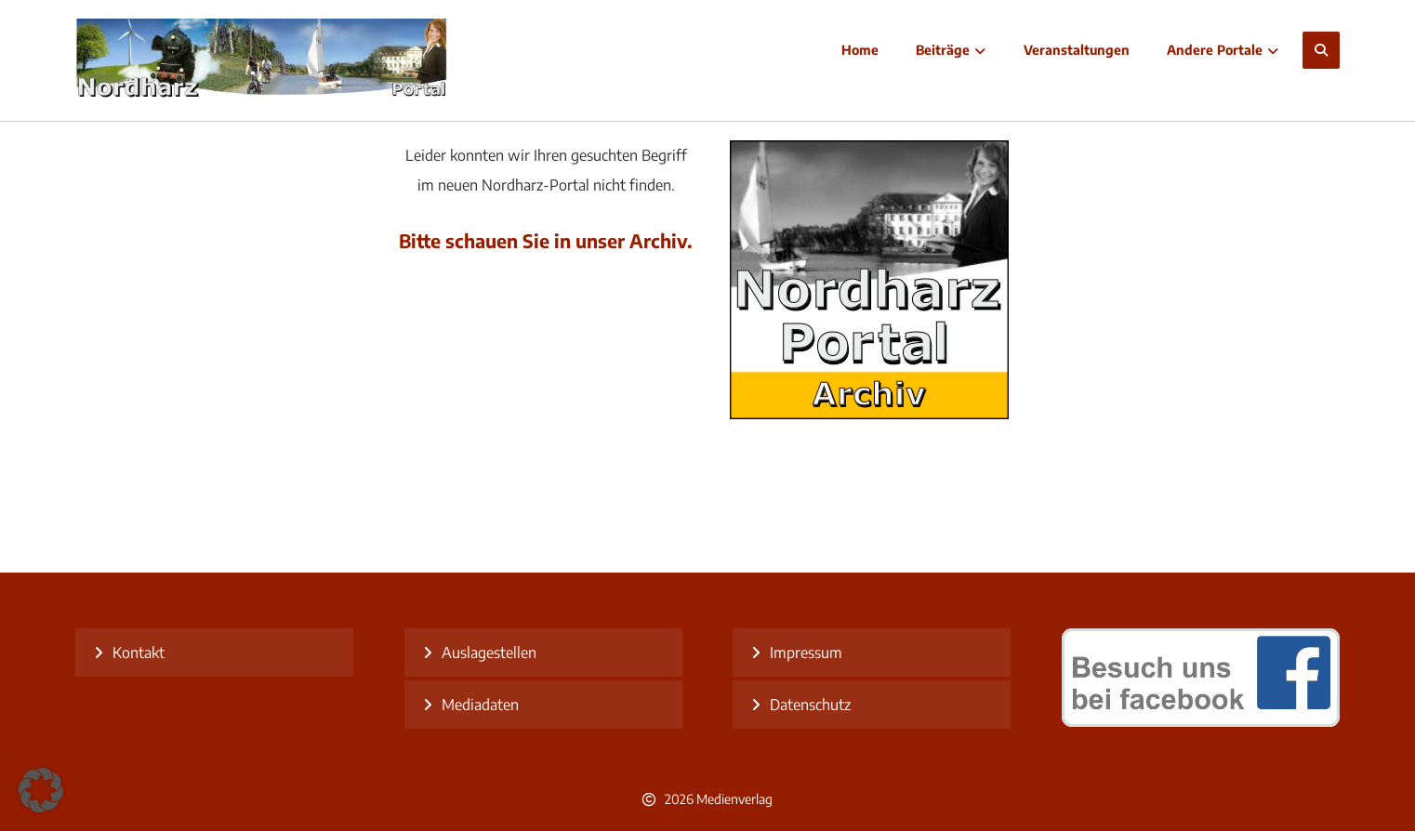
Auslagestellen (489, 652)
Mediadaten (480, 704)
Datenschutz (810, 704)
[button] (1321, 50)
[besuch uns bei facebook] (1201, 721)
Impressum (806, 652)
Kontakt (138, 652)
